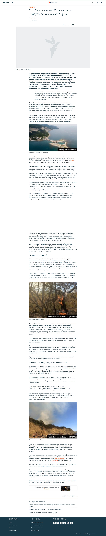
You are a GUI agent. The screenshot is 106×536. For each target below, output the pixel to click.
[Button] (66, 25)
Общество (32, 7)
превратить (54, 460)
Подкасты (11, 527)
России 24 (71, 160)
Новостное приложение (37, 522)
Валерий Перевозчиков (35, 18)
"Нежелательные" (13, 530)
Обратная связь (13, 525)
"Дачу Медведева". (59, 458)
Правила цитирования (37, 527)
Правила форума (35, 530)
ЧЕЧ (93, 2)
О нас (10, 522)
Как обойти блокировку (37, 525)
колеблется (66, 368)
